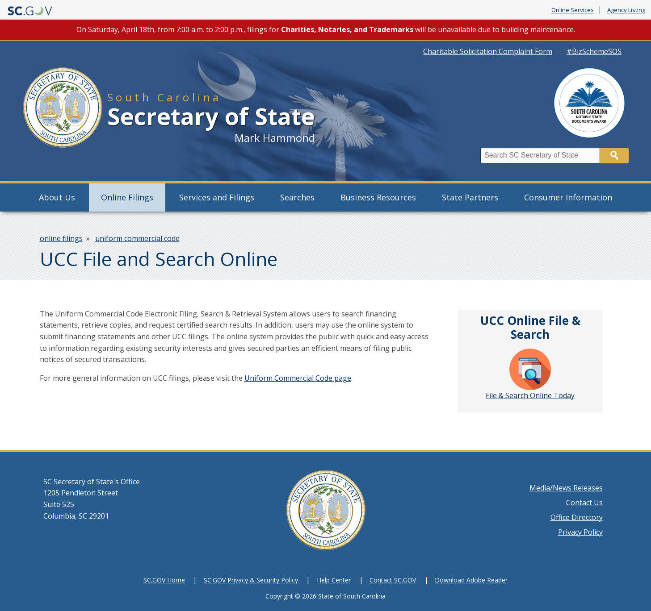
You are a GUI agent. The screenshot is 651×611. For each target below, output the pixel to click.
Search (614, 155)
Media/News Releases (566, 488)
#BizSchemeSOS (594, 51)
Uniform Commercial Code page (297, 378)
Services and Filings (216, 197)
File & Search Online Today (530, 374)
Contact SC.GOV (393, 580)
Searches (297, 197)
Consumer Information (568, 197)
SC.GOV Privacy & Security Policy (251, 580)
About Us (57, 197)
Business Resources (378, 197)
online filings (61, 238)
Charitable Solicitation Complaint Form (487, 51)
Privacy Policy (580, 532)
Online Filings (127, 197)
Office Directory (576, 517)
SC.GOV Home (164, 580)
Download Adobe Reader (471, 580)
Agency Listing (626, 10)
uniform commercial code (137, 238)
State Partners (470, 197)
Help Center (334, 580)
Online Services (572, 10)
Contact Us (584, 502)
